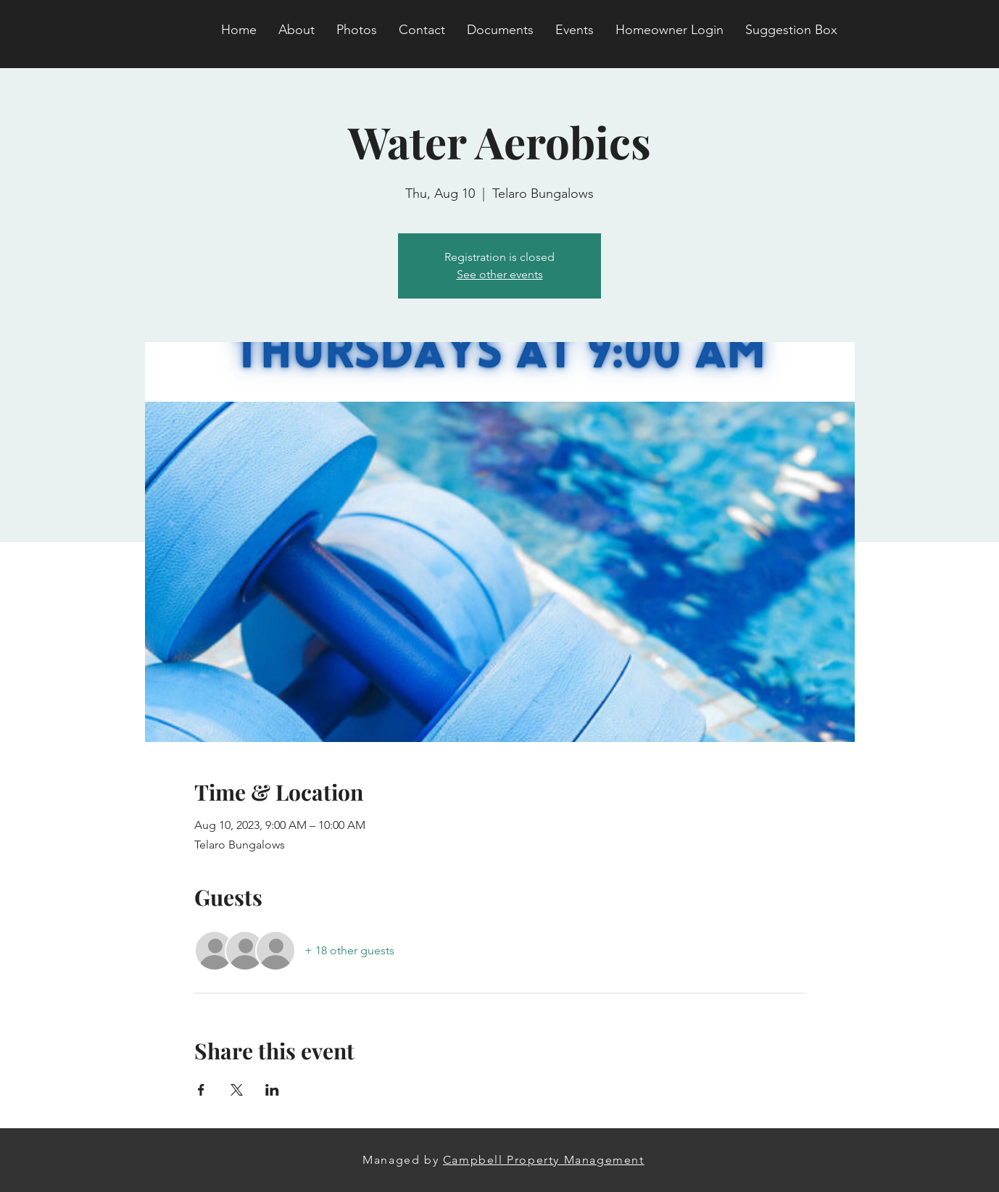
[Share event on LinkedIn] (272, 1090)
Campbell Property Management (543, 1160)
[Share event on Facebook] (201, 1090)
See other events (500, 274)
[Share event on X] (237, 1090)
